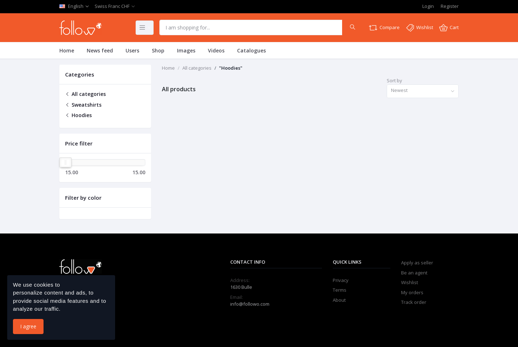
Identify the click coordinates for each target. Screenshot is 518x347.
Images (186, 50)
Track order (413, 302)
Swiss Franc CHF (112, 6)
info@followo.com (249, 304)
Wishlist (409, 282)
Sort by (394, 80)
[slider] (65, 162)
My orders (412, 292)
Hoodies (78, 115)
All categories (85, 94)
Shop (158, 50)
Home (66, 50)
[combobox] (423, 91)
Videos (216, 50)
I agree (28, 326)
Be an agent (414, 272)
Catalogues (251, 50)
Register (450, 6)
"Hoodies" (230, 68)
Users (132, 50)
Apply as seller (417, 262)
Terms (339, 290)
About (339, 300)
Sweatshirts (83, 104)
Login (428, 6)
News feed (100, 50)
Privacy (341, 280)
